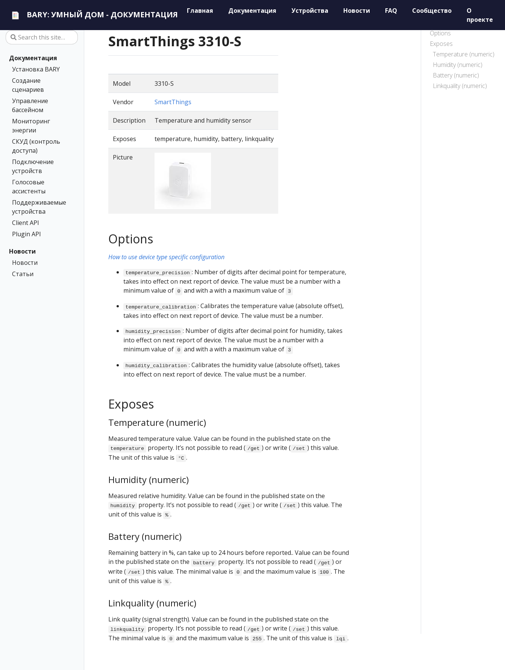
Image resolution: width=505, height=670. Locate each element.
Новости (22, 251)
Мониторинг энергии (31, 125)
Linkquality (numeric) (460, 86)
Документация (33, 58)
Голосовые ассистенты (28, 186)
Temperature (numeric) (463, 54)
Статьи (22, 274)
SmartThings (173, 102)
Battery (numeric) (456, 75)
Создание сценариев (28, 85)
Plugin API (26, 234)
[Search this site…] (42, 37)
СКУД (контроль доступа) (36, 146)
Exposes (441, 44)
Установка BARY (36, 69)
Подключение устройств (33, 166)
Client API (25, 223)
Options (440, 33)
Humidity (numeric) (457, 65)
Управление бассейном (30, 105)
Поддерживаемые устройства (39, 207)
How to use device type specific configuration (166, 257)
